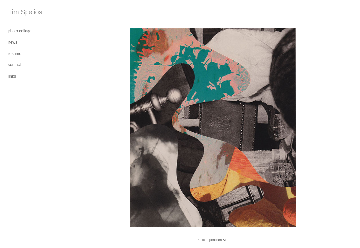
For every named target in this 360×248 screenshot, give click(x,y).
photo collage (19, 31)
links (12, 76)
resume (14, 53)
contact (14, 64)
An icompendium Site (213, 240)
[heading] (24, 12)
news (12, 42)
